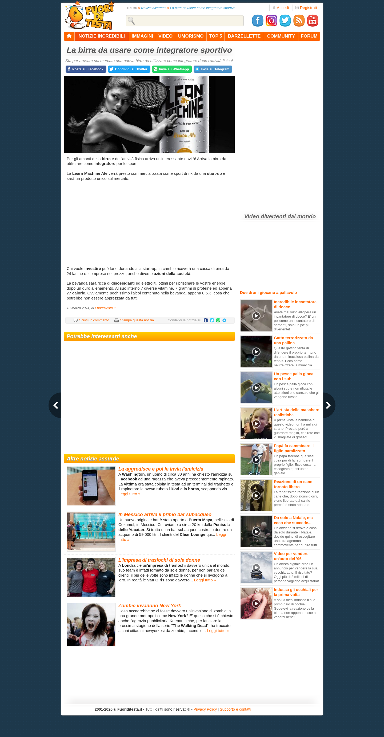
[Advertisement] (150, 223)
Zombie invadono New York (149, 605)
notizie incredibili (101, 36)
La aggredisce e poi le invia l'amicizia (160, 469)
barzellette (244, 36)
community (281, 36)
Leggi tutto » (129, 494)
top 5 (215, 36)
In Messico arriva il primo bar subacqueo (164, 514)
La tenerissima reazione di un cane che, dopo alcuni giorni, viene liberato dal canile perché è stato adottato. (296, 498)
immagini (142, 36)
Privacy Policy (205, 709)
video (165, 36)
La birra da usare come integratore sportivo (202, 8)
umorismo (190, 36)
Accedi (280, 7)
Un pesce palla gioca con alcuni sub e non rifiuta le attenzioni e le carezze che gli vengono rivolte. (296, 390)
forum (309, 36)
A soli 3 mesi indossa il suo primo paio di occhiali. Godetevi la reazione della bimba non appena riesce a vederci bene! (295, 608)
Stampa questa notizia (137, 320)
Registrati (306, 7)
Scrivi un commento (94, 320)
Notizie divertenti (153, 8)
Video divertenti (265, 216)
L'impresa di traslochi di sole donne (159, 560)
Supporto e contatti (235, 709)
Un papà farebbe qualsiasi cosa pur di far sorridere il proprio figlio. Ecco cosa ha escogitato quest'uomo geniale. (294, 464)
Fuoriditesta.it (105, 308)
